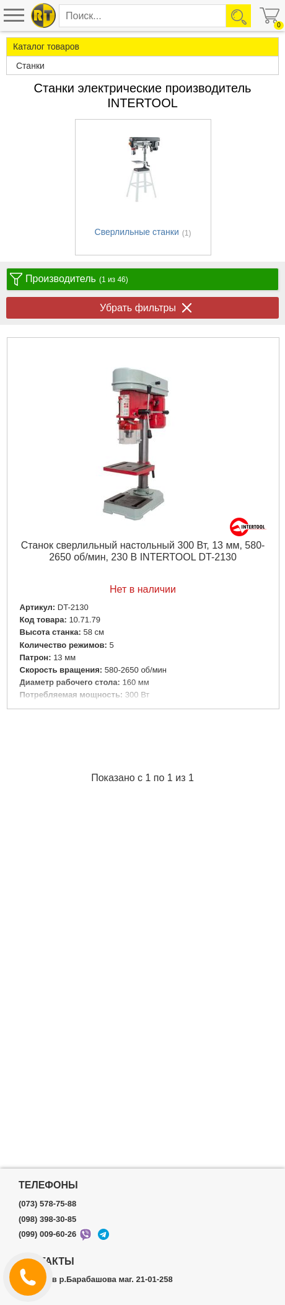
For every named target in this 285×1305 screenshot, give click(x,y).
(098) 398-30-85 (47, 1219)
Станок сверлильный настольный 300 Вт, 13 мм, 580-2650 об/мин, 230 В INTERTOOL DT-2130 (143, 551)
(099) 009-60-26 (47, 1234)
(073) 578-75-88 (47, 1204)
